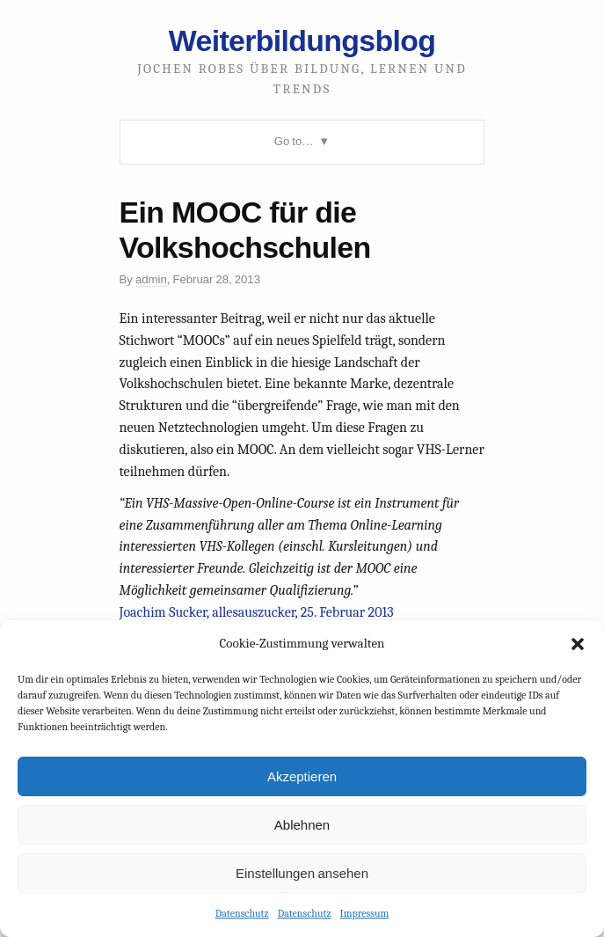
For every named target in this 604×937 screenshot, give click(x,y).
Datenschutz (242, 913)
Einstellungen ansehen (302, 873)
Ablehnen (302, 824)
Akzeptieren (302, 776)
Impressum (364, 913)
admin (151, 279)
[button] (577, 644)
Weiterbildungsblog (302, 40)
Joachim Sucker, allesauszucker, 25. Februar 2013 (257, 612)
